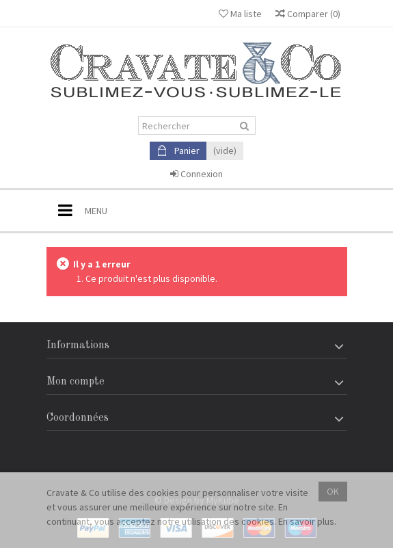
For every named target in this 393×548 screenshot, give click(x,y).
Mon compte (75, 381)
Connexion (196, 174)
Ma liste (240, 14)
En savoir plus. (307, 521)
